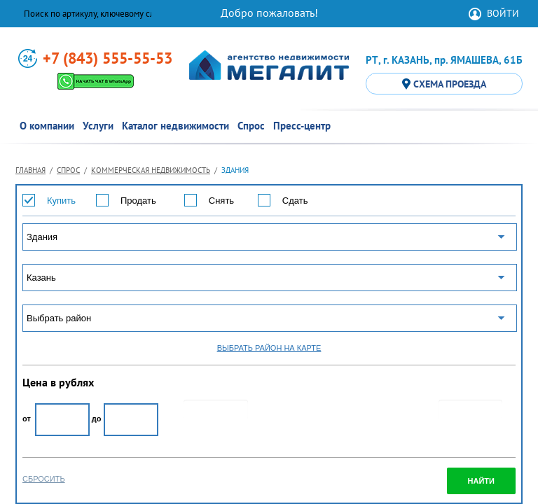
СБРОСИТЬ (43, 479)
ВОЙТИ (503, 13)
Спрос (68, 170)
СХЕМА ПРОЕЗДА (444, 84)
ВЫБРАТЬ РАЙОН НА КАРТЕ (269, 348)
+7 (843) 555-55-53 (107, 58)
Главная (30, 170)
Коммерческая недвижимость (150, 170)
